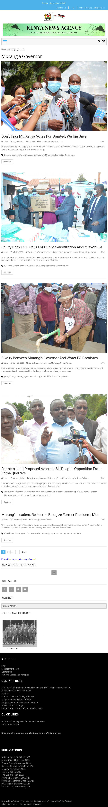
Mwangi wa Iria (51, 155)
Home (3, 49)
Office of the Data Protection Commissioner (22, 708)
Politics (60, 141)
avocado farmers (15, 492)
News (75, 252)
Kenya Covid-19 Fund (29, 266)
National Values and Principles (91, 7)
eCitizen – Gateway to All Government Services (23, 721)
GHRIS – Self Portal (10, 724)
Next (23, 552)
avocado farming (30, 492)
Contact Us (61, 7)
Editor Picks (42, 141)
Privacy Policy (16, 804)
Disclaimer (27, 804)
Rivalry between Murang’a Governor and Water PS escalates (49, 358)
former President (34, 533)
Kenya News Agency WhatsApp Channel (18, 559)
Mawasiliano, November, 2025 (16, 760)
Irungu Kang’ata (90, 492)
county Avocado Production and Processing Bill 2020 (61, 492)
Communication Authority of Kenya (18, 696)
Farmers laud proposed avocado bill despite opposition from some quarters (51, 471)
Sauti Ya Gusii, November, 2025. (16, 786)
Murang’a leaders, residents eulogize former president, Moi (49, 515)
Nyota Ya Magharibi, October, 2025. (18, 780)
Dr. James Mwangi (11, 266)
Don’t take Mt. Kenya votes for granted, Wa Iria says (43, 136)
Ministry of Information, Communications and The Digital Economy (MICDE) (36, 687)
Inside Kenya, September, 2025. (16, 757)
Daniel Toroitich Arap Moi (15, 533)
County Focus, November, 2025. (16, 763)
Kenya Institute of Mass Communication (20, 702)
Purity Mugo (70, 155)
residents (77, 533)
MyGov (5, 693)
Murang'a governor (27, 155)
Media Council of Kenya (12, 705)
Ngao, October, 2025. (11, 772)
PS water (51, 376)
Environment (45, 363)
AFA (5, 492)
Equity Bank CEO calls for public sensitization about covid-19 (51, 247)
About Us (6, 804)
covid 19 (49, 252)
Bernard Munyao (11, 155)
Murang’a (41, 155)
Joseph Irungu (10, 376)
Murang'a (52, 141)
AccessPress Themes (63, 801)
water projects (62, 376)
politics (62, 155)
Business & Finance (36, 252)
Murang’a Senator (29, 495)
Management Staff (10, 668)
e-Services (37, 804)
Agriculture (34, 478)
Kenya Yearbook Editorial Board (16, 699)
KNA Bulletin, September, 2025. (16, 783)
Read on (7, 161)
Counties (32, 141)
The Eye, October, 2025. (13, 774)
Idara (6, 141)
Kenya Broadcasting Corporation (17, 690)
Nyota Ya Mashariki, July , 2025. (16, 777)
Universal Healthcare (87, 252)
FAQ (72, 7)
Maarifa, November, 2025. (14, 769)
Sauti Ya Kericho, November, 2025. (17, 766)
